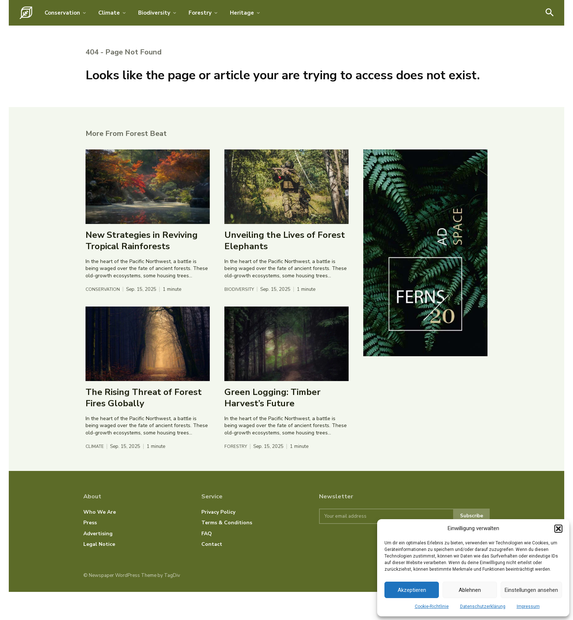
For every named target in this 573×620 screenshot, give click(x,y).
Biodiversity (240, 317)
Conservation (104, 317)
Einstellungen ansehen (531, 590)
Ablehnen (470, 590)
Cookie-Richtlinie (432, 606)
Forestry (236, 474)
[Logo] (26, 13)
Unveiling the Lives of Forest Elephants (284, 267)
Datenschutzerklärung (482, 606)
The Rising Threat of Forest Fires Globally (144, 425)
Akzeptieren (412, 590)
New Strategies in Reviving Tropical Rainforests (142, 267)
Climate (96, 474)
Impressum (528, 606)
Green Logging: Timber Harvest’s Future (272, 425)
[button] (558, 528)
